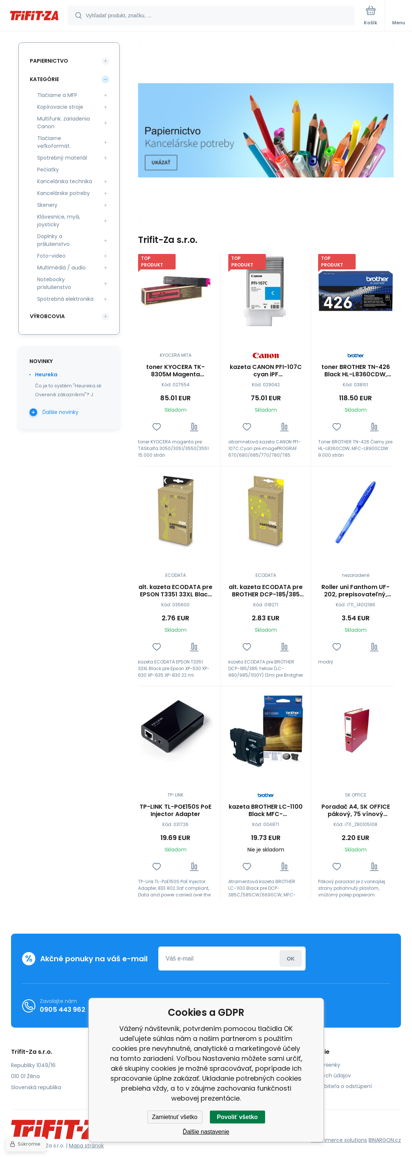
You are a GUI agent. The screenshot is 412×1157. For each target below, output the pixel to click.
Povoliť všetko (237, 1117)
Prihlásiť (290, 958)
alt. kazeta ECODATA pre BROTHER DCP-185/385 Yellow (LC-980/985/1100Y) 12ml (266, 590)
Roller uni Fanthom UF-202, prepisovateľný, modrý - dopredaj (356, 590)
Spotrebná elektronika (65, 299)
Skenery (47, 205)
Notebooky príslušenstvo (54, 283)
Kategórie (44, 79)
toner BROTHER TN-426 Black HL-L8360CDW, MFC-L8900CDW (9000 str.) (355, 370)
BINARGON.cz (385, 1140)
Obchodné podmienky (311, 1065)
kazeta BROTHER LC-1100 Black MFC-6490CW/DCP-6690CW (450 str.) (266, 810)
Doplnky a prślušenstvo (53, 240)
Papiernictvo (49, 61)
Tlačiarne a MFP (57, 95)
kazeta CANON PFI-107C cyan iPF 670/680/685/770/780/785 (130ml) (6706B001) (265, 370)
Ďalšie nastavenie (206, 1132)
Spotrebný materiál (62, 157)
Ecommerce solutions (339, 1140)
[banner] (34, 16)
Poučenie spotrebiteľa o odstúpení (327, 1086)
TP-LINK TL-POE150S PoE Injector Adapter (175, 810)
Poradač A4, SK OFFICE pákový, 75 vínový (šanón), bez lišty (355, 810)
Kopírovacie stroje (60, 107)
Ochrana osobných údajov (316, 1075)
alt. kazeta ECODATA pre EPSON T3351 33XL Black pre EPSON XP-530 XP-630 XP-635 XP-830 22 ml (175, 590)
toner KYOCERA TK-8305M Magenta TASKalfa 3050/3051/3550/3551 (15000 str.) (175, 370)
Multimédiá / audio (61, 267)
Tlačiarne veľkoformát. (54, 142)
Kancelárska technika (64, 181)
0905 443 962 (62, 1009)
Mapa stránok (86, 1145)
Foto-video (51, 255)
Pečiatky (48, 169)
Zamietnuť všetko (174, 1117)
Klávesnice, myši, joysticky (58, 220)
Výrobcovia (47, 316)
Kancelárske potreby (63, 193)
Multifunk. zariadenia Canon (63, 122)
